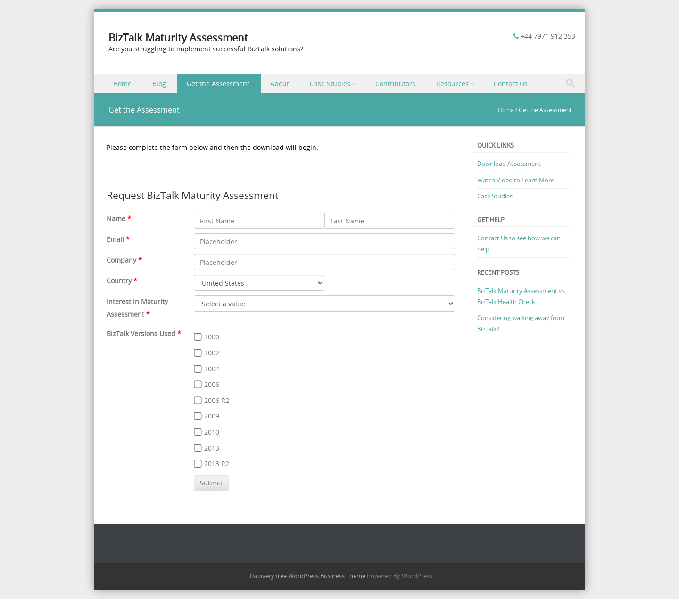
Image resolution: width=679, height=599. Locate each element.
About (279, 83)
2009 (211, 415)
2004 (211, 368)
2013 (211, 447)
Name (116, 218)
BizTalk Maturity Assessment (178, 37)
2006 (211, 384)
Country (119, 280)
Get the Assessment (218, 83)
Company (121, 259)
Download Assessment (509, 163)
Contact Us (511, 83)
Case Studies (330, 83)
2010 (211, 431)
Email (115, 239)
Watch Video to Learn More (515, 180)
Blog (159, 83)
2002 (211, 352)
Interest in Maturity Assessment (137, 308)
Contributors (395, 83)
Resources (452, 83)
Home (122, 83)
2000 (211, 336)
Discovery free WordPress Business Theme (306, 576)
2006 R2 (216, 400)
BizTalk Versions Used (141, 333)
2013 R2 (216, 463)
